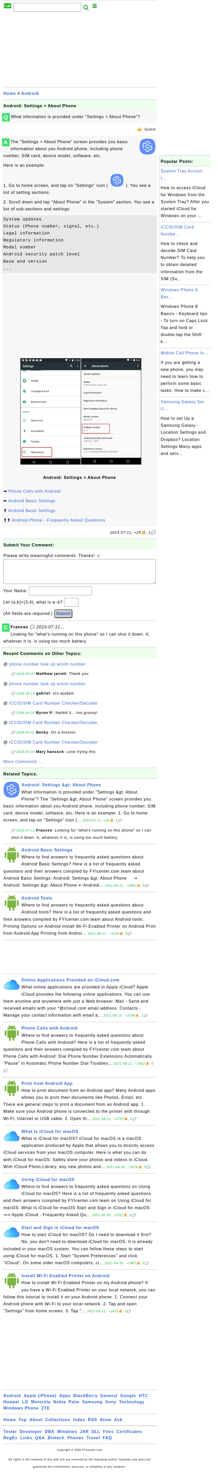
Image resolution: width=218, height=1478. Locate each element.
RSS (92, 1425)
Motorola (41, 1407)
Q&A (40, 1443)
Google (128, 1401)
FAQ (107, 1443)
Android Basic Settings (32, 501)
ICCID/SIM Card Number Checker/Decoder (53, 708)
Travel (93, 1443)
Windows (67, 1437)
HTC (143, 1401)
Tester (10, 1437)
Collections (57, 1425)
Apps (65, 1401)
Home (9, 93)
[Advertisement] (79, 51)
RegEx (10, 1443)
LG (25, 1407)
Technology (132, 1407)
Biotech (56, 1443)
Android (30, 93)
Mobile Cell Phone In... (184, 353)
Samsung (92, 1407)
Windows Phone (20, 1413)
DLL (95, 1437)
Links (26, 1443)
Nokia (59, 1407)
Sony (110, 1407)
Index (79, 1425)
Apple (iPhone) (40, 1401)
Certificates (129, 1437)
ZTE (45, 1413)
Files (108, 1437)
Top (23, 1425)
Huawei (11, 1407)
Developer (31, 1437)
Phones (75, 1443)
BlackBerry (85, 1401)
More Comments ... (23, 767)
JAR (84, 1437)
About (36, 1425)
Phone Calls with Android (34, 491)
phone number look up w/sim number (47, 669)
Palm (73, 1407)
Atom (105, 1425)
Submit (63, 618)
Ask (118, 1425)
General (109, 1401)
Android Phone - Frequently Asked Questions (58, 520)
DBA (49, 1437)
